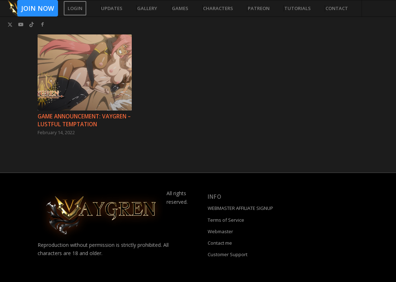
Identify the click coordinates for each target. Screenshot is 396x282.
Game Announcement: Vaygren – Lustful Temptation (84, 120)
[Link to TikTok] (31, 24)
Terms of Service (226, 220)
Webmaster (220, 231)
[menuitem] (35, 8)
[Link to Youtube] (20, 24)
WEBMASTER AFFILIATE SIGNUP (240, 208)
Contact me (220, 243)
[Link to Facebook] (42, 24)
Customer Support (227, 254)
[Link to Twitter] (10, 24)
